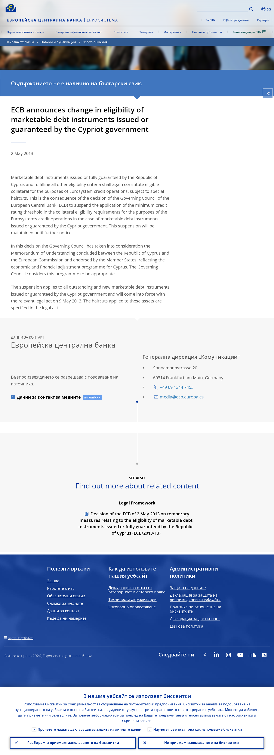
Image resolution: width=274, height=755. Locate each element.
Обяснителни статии (66, 595)
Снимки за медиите (65, 603)
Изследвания (172, 32)
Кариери (263, 20)
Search (251, 9)
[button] (258, 9)
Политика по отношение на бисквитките (195, 609)
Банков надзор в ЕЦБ (250, 32)
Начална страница (20, 42)
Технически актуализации (132, 599)
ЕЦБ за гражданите (236, 20)
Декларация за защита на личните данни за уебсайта (195, 597)
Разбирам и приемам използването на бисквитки (73, 742)
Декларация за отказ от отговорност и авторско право (137, 589)
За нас (53, 580)
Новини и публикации (207, 32)
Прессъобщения (95, 42)
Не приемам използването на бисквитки (201, 742)
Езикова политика (186, 626)
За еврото (146, 32)
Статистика (121, 32)
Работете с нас (60, 588)
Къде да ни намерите (66, 618)
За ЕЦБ (210, 20)
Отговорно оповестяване (132, 606)
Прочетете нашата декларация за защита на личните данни (89, 728)
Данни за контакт (63, 610)
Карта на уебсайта (20, 638)
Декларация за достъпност (195, 618)
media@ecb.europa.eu (182, 397)
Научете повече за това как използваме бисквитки (197, 728)
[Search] (226, 8)
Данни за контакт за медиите (49, 397)
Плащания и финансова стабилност (78, 32)
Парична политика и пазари (25, 32)
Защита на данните (188, 587)
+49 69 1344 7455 (177, 387)
